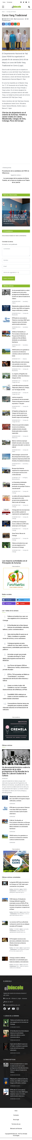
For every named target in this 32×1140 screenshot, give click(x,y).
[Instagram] (18, 1009)
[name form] (16, 260)
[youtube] (26, 2)
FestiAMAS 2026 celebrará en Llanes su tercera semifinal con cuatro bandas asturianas (15, 696)
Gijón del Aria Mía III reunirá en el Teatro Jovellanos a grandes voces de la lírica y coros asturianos (15, 636)
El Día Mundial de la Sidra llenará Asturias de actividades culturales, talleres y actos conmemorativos (16, 627)
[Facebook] (4, 1009)
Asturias (25, 359)
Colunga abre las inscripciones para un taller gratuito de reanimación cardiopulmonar (21, 512)
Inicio (4, 2)
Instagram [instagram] (8, 603)
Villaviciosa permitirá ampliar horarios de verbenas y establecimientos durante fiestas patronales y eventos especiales (20, 429)
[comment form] (16, 251)
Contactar (9, 2)
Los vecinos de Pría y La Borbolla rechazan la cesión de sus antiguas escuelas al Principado (19, 924)
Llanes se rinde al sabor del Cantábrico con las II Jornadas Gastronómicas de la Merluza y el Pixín (15, 687)
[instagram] (29, 2)
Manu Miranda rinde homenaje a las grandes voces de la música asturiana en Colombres (21, 364)
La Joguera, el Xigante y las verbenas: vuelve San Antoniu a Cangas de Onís (20, 376)
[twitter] (23, 2)
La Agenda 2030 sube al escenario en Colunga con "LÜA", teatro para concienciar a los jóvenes (19, 884)
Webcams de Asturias (16, 1128)
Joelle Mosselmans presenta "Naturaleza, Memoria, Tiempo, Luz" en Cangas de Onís (20, 387)
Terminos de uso (16, 1124)
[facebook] (21, 2)
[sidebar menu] (3, 7)
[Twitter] (9, 1009)
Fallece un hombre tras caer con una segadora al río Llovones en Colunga (20, 545)
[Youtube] (13, 1009)
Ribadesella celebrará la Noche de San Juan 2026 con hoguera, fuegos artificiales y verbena (21, 308)
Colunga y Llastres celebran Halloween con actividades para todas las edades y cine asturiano (19, 960)
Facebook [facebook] (8, 600)
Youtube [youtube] (22, 603)
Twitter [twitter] (22, 600)
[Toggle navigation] (29, 7)
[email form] (16, 266)
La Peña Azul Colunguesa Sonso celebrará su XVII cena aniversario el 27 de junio (20, 524)
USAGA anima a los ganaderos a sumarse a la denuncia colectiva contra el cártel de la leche (19, 837)
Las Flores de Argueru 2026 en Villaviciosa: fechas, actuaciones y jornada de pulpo (16, 667)
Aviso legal (16, 1119)
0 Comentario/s (19, 19)
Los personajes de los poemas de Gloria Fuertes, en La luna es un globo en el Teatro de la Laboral (16, 180)
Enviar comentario (8, 278)
